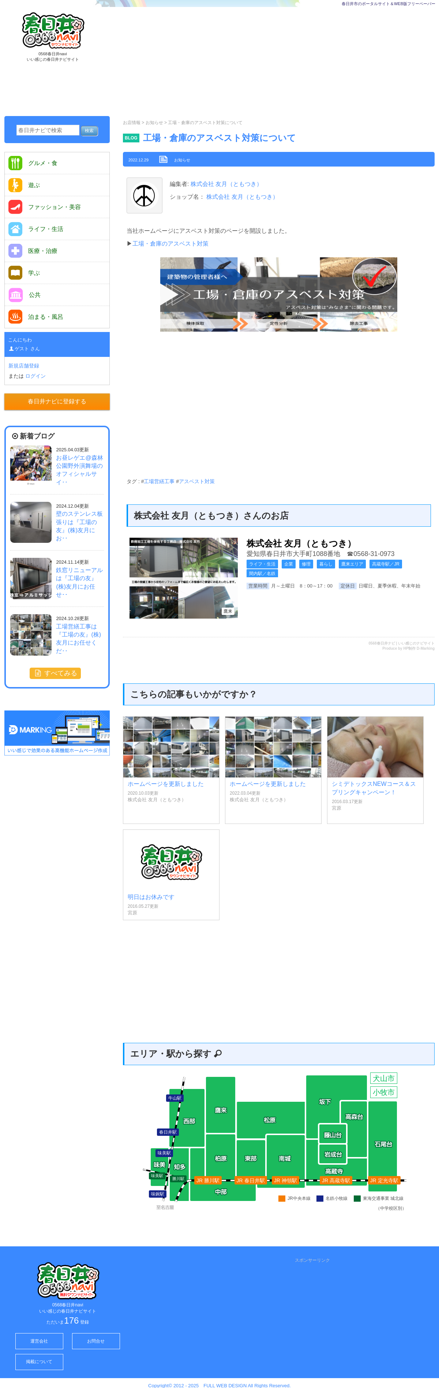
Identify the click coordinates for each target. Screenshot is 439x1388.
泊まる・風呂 (35, 317)
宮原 (336, 808)
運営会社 (39, 1341)
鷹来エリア (352, 564)
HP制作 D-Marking (419, 648)
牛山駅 (174, 1098)
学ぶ (24, 273)
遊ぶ (24, 185)
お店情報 (131, 122)
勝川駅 (178, 1178)
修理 (306, 564)
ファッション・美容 (44, 207)
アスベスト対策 (197, 481)
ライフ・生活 (262, 564)
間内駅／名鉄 (262, 573)
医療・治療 (32, 251)
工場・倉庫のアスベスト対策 (170, 243)
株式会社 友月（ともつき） (225, 184)
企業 (288, 564)
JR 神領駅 (285, 1180)
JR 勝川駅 (208, 1180)
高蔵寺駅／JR (385, 564)
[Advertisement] (251, 62)
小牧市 (384, 1092)
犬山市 (384, 1078)
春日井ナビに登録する (57, 401)
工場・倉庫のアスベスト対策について (219, 138)
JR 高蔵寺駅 (336, 1180)
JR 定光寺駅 (384, 1180)
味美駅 (157, 1176)
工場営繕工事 (159, 481)
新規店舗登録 (23, 366)
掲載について (39, 1361)
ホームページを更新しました (166, 784)
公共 (24, 295)
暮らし (326, 564)
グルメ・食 (32, 163)
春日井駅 (168, 1132)
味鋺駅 (157, 1194)
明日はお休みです (151, 897)
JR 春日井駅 (251, 1180)
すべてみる (55, 673)
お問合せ (96, 1341)
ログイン (35, 376)
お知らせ (154, 122)
